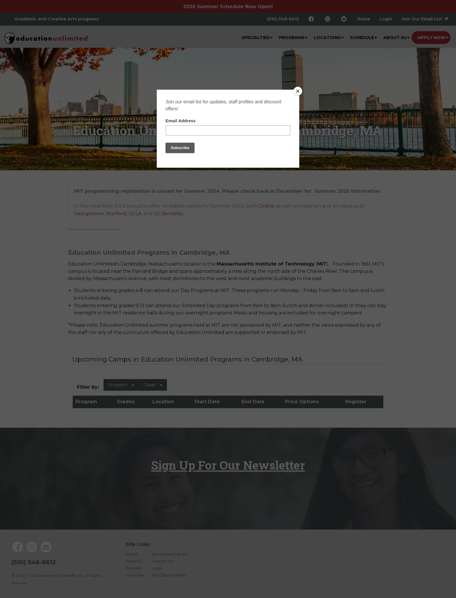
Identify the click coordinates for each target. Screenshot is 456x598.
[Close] (297, 91)
